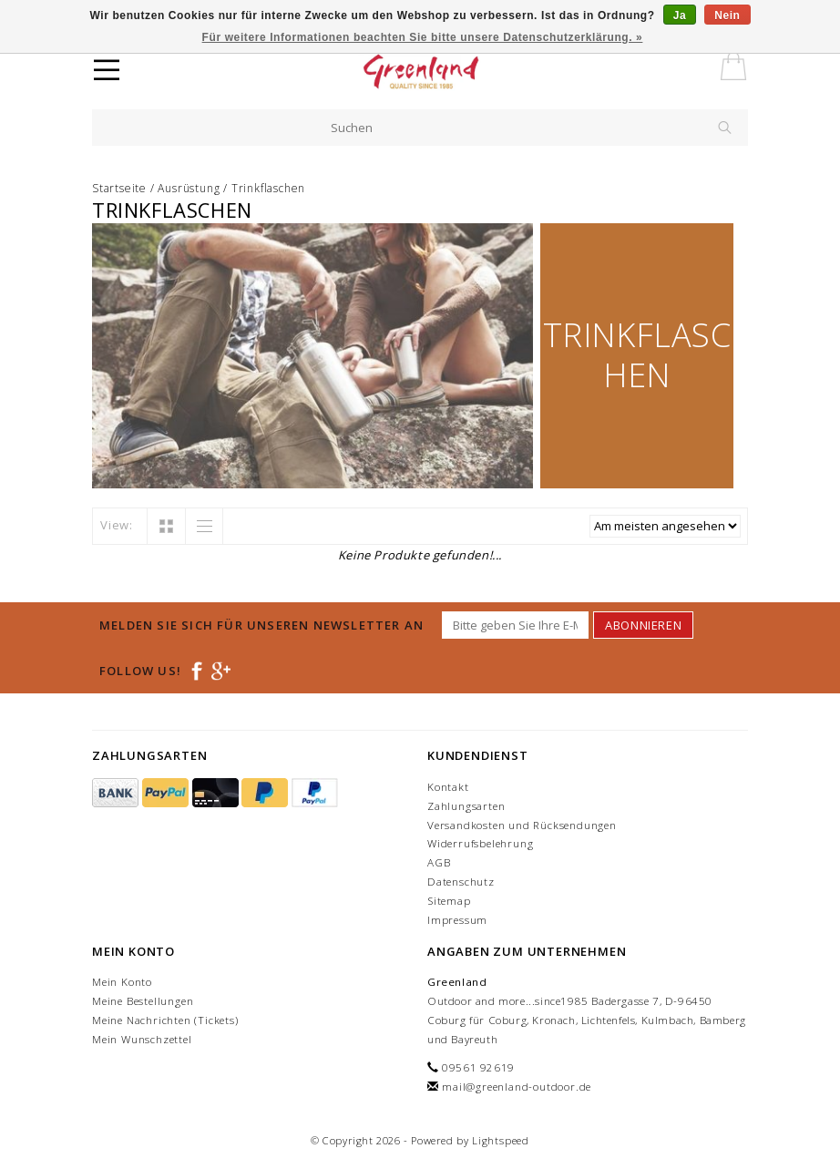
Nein (727, 15)
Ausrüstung (189, 188)
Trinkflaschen (268, 188)
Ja (680, 15)
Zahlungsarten (466, 806)
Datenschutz (461, 881)
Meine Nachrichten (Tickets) (165, 1020)
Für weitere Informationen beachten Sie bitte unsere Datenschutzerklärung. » (422, 37)
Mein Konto (122, 982)
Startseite (119, 188)
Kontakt (448, 787)
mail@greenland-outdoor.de (516, 1086)
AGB (438, 862)
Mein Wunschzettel (142, 1039)
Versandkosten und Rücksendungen (522, 825)
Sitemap (449, 901)
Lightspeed (500, 1140)
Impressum (457, 920)
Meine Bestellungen (142, 1001)
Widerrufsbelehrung (480, 843)
